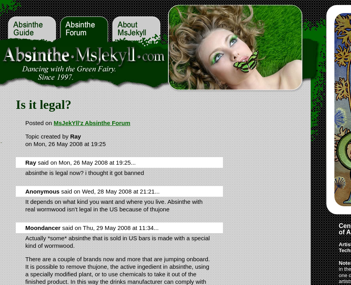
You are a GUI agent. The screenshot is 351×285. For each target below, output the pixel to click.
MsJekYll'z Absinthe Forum (92, 123)
